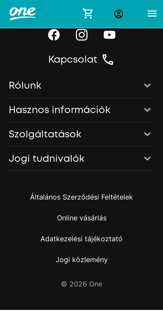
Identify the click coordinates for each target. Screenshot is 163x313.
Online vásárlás (81, 217)
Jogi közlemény (82, 259)
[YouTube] (109, 35)
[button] (81, 86)
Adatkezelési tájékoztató (81, 238)
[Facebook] (54, 35)
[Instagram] (82, 35)
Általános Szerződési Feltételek (81, 197)
